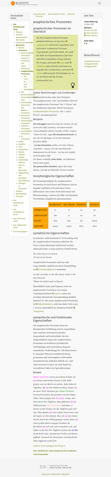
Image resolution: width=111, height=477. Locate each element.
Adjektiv (21, 144)
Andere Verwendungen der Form (49, 446)
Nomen (21, 48)
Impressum (46, 474)
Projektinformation (92, 61)
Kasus (61, 62)
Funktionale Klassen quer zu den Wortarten (23, 165)
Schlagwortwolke (91, 64)
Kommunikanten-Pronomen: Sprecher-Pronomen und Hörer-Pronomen (28, 61)
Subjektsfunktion (44, 304)
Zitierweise (65, 474)
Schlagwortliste (90, 66)
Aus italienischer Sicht (18, 203)
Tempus (19, 191)
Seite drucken (91, 33)
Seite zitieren (90, 36)
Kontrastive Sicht (39, 14)
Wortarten (20, 45)
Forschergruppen (20, 231)
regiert (56, 293)
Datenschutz (55, 474)
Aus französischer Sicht (19, 27)
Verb (20, 147)
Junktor (21, 157)
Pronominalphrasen (46, 269)
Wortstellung (21, 194)
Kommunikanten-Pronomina (46, 111)
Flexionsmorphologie (24, 42)
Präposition (23, 149)
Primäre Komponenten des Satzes (21, 37)
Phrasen (19, 32)
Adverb (21, 152)
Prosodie (19, 196)
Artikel (21, 142)
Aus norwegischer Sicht (18, 212)
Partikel (21, 155)
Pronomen (22, 50)
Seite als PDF (90, 30)
